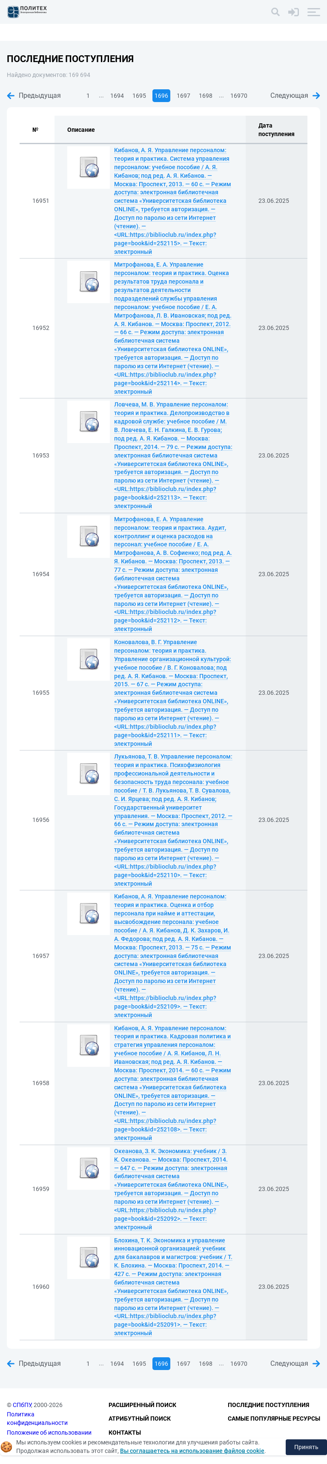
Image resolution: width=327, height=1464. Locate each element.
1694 (117, 95)
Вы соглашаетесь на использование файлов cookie (192, 1450)
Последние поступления (268, 1404)
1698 (205, 95)
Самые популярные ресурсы (274, 1418)
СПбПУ (22, 1404)
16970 (238, 95)
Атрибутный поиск (140, 1418)
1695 (139, 95)
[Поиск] (275, 12)
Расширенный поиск (142, 1404)
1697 (183, 95)
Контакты (125, 1432)
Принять (306, 1447)
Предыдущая (34, 95)
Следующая (295, 95)
